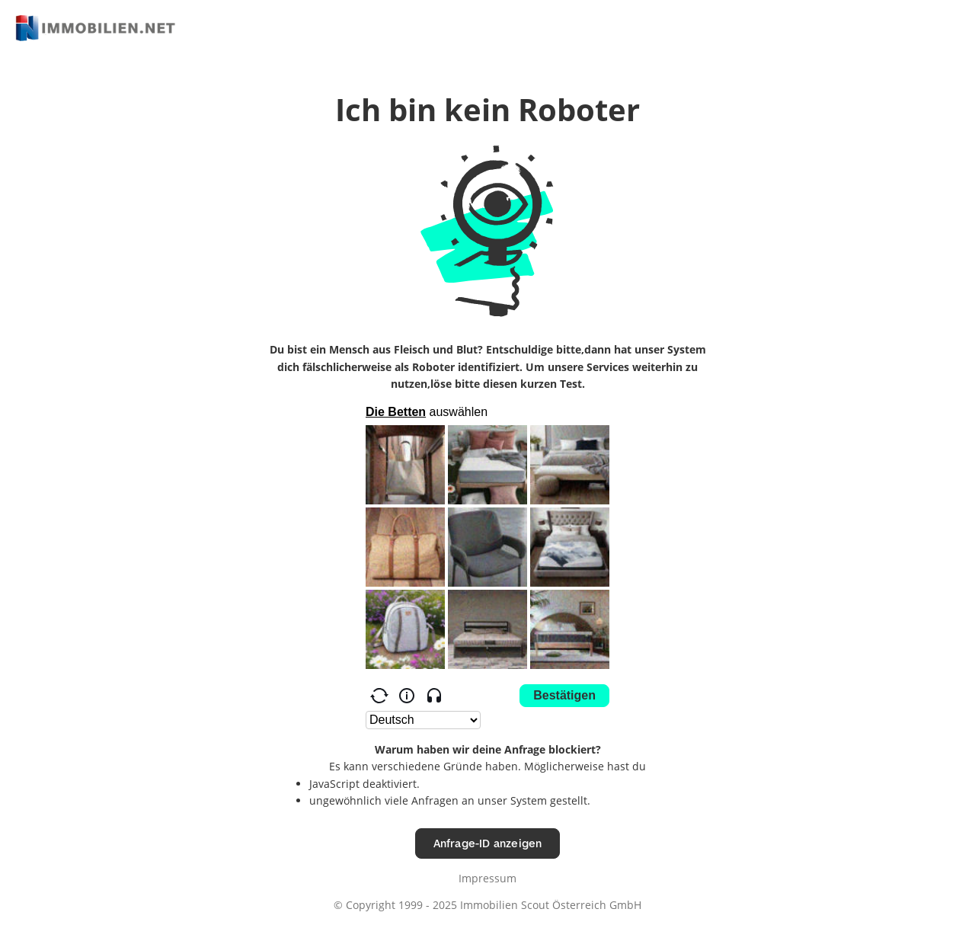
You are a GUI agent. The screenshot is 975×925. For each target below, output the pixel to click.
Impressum (487, 878)
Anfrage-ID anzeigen (487, 843)
